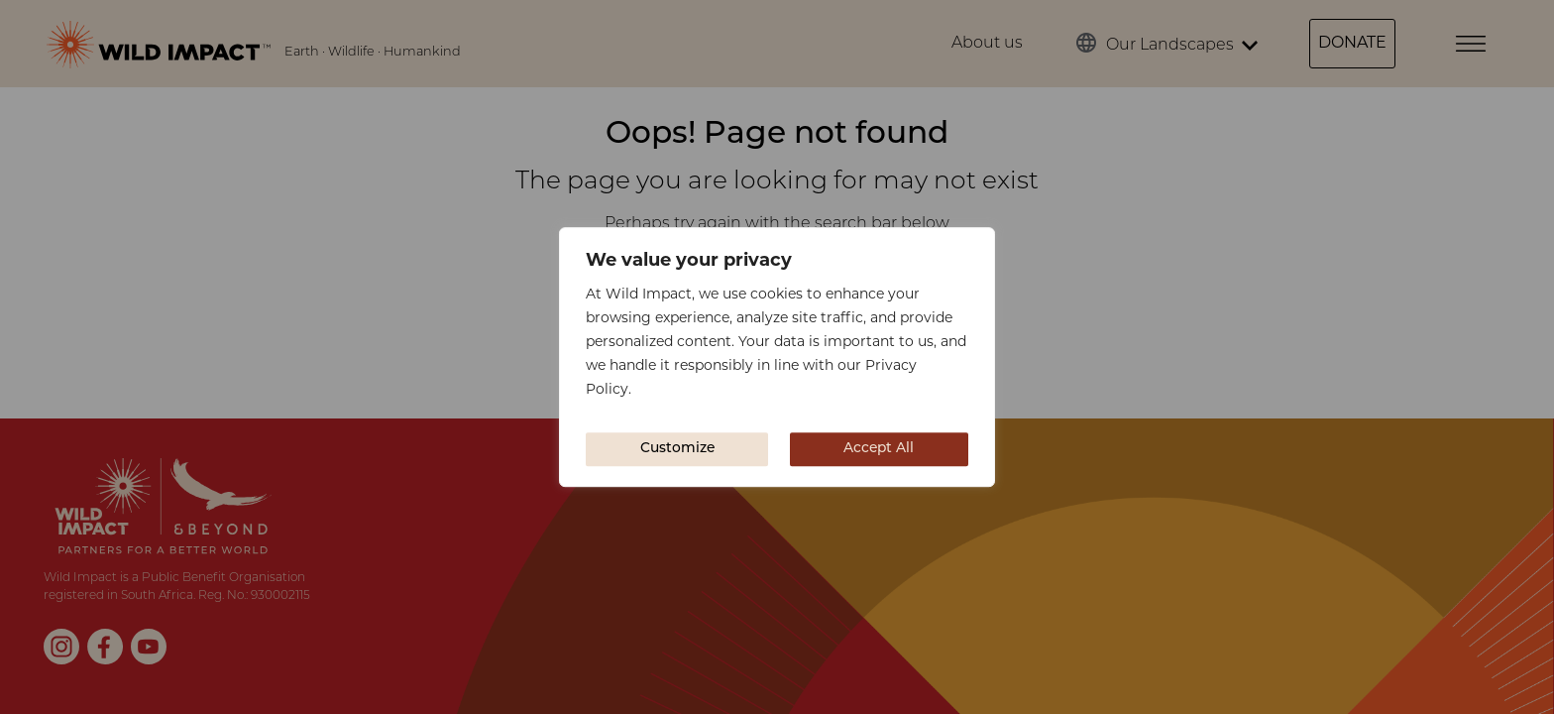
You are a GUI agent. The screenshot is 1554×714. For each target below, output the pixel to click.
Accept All (878, 448)
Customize (677, 448)
